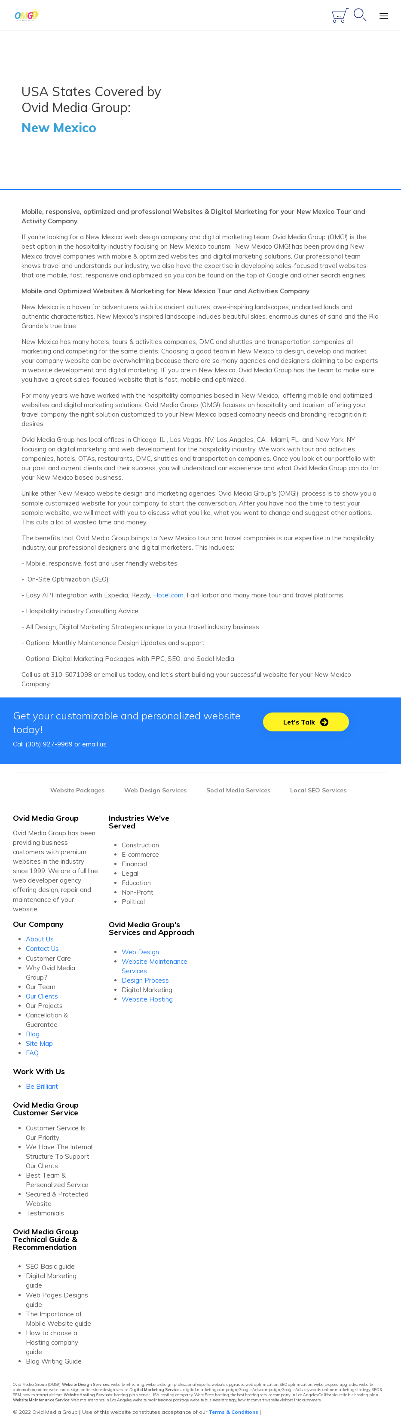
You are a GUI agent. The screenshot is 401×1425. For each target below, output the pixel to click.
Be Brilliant (42, 1086)
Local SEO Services (318, 790)
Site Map (39, 1043)
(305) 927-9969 (49, 744)
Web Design (140, 952)
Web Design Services (155, 790)
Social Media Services (238, 790)
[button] (306, 721)
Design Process (145, 980)
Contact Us (42, 948)
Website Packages (77, 790)
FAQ (32, 1053)
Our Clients (42, 996)
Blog (33, 1034)
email (90, 744)
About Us (40, 939)
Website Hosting (147, 999)
